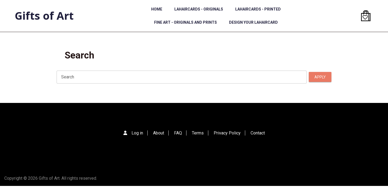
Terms (198, 133)
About (158, 133)
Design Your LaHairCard (253, 22)
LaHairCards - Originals (198, 9)
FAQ (178, 133)
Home (156, 9)
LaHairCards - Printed (258, 9)
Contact (258, 133)
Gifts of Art (44, 15)
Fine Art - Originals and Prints (185, 22)
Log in (137, 133)
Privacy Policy (227, 133)
